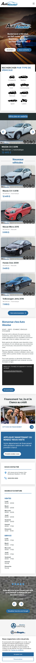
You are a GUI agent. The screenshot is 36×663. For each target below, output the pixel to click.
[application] (18, 374)
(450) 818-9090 (13, 478)
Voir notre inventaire (17, 313)
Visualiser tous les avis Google (18, 611)
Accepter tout (18, 654)
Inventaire (10, 50)
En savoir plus (8, 390)
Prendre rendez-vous (12, 454)
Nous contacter (24, 50)
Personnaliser (18, 659)
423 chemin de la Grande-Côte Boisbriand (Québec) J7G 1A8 (17, 473)
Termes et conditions (17, 650)
